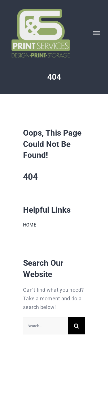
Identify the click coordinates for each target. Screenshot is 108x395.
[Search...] (45, 325)
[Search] (76, 325)
